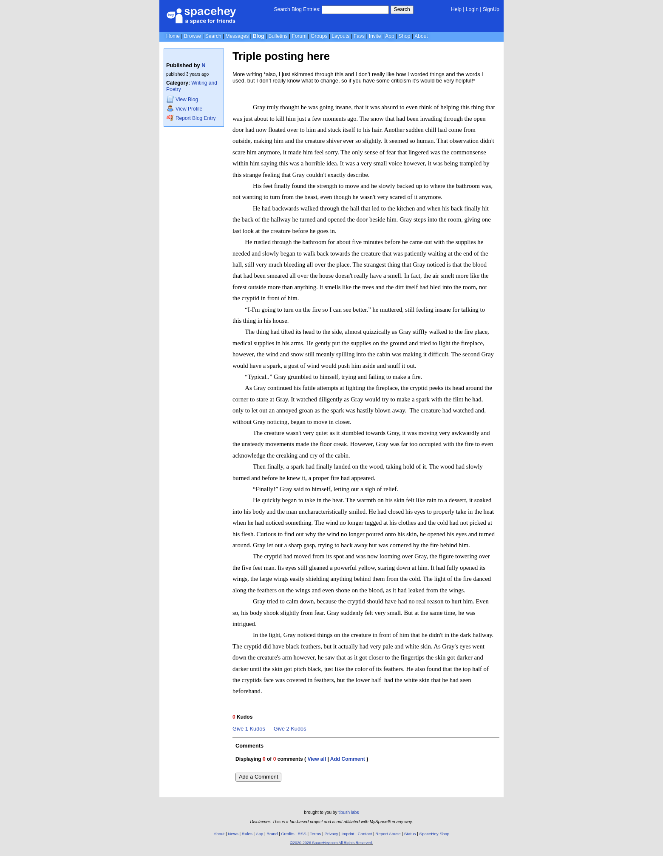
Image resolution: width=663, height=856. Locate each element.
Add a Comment (258, 777)
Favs (359, 36)
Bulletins (277, 36)
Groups (319, 36)
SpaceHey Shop (434, 833)
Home (173, 36)
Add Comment (347, 759)
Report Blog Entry (191, 118)
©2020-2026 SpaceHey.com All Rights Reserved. (331, 843)
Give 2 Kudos (290, 729)
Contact (365, 833)
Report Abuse (387, 833)
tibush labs (348, 812)
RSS (302, 833)
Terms (315, 833)
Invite (375, 36)
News (233, 833)
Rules (247, 833)
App (389, 36)
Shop (404, 36)
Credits (288, 833)
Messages (237, 36)
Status (410, 833)
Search (402, 9)
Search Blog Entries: (297, 9)
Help (456, 9)
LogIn (472, 9)
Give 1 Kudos (248, 729)
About (421, 36)
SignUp (491, 9)
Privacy (331, 833)
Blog (258, 36)
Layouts (340, 36)
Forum (299, 36)
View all (316, 759)
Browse (192, 36)
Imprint (348, 833)
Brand (272, 833)
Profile (184, 108)
